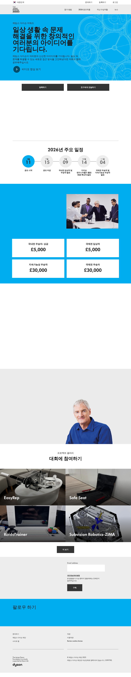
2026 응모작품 (84, 10)
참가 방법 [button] (68, 10)
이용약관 (70, 642)
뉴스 (116, 10)
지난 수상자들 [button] (102, 10)
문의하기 (88, 2)
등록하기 (102, 2)
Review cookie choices (75, 645)
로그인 (115, 2)
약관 (68, 638)
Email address (72, 566)
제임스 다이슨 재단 (19, 642)
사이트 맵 (16, 645)
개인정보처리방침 (73, 579)
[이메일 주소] (86, 571)
